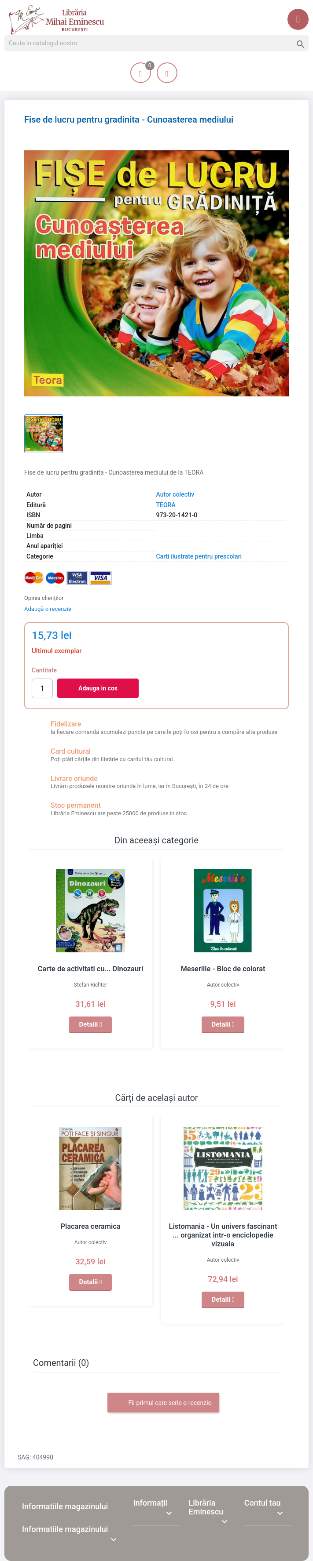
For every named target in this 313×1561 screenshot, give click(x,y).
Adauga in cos (98, 688)
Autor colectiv (175, 494)
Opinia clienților (44, 598)
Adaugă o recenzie (47, 609)
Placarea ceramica (90, 1227)
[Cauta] (156, 43)
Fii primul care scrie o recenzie (163, 1394)
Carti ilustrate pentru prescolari (199, 556)
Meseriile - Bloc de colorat (223, 969)
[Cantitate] (42, 688)
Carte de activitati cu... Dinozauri (90, 969)
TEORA (165, 504)
